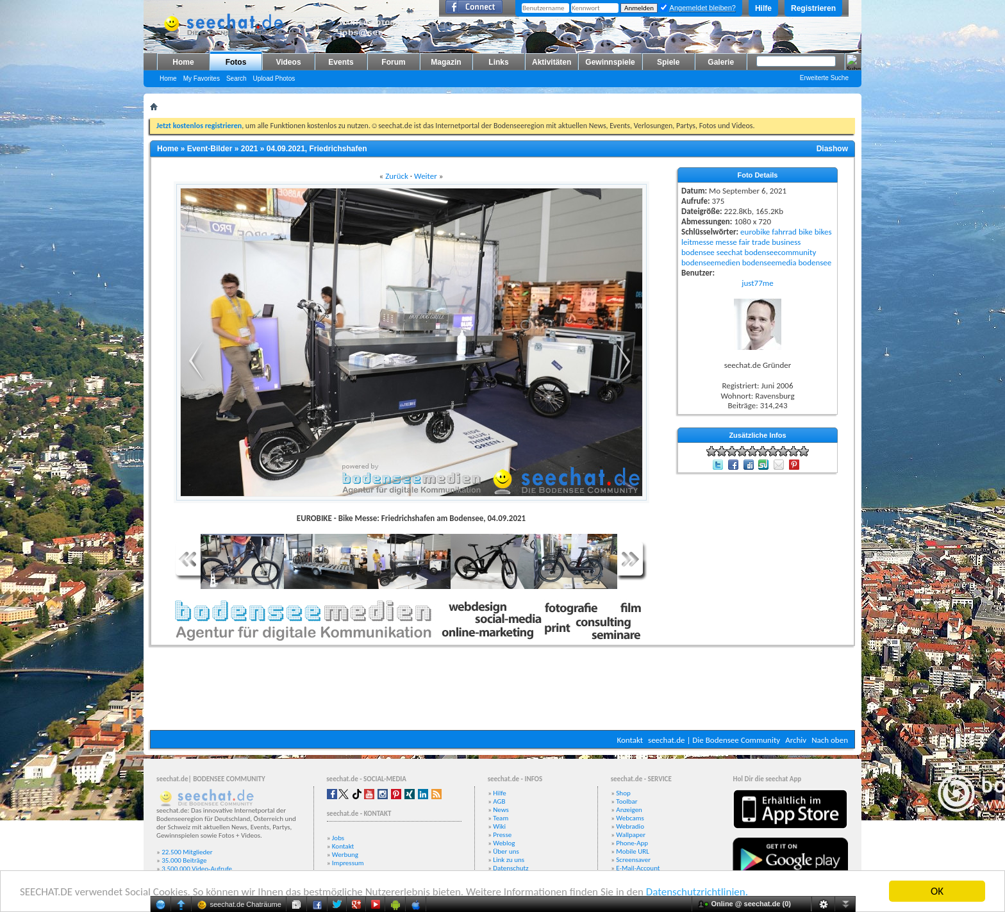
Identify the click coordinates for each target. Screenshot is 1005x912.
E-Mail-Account (638, 868)
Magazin (446, 62)
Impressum (348, 863)
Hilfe (763, 8)
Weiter (425, 176)
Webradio (630, 826)
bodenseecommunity (781, 252)
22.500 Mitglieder (187, 852)
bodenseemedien (710, 262)
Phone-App (632, 843)
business (786, 242)
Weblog (504, 843)
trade (761, 242)
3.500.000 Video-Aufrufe (197, 869)
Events (340, 62)
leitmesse (697, 242)
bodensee (698, 252)
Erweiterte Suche (824, 77)
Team (500, 818)
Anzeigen (629, 810)
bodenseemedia (769, 262)
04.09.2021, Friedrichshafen (317, 148)
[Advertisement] (502, 691)
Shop (623, 793)
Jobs (338, 838)
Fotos (236, 62)
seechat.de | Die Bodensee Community (714, 740)
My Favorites (201, 78)
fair (744, 242)
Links (498, 62)
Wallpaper (630, 835)
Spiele (668, 62)
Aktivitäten (551, 62)
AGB (499, 801)
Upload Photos (274, 78)
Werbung (345, 854)
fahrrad (784, 231)
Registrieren (813, 8)
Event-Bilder (210, 148)
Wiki (499, 826)
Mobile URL (632, 851)
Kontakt (630, 740)
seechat (730, 252)
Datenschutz (510, 868)
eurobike (755, 231)
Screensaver (633, 860)
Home (183, 62)
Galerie (721, 62)
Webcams (630, 818)
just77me (757, 283)
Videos (288, 62)
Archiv (795, 740)
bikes (823, 231)
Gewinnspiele (610, 62)
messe (726, 242)
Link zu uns (508, 860)
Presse (502, 835)
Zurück (396, 176)
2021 (249, 148)
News (501, 810)
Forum (393, 62)
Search (236, 78)
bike (806, 231)
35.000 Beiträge (184, 860)
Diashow (832, 148)
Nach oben (829, 740)
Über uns (506, 851)
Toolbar (626, 801)
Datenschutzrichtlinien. (697, 892)
